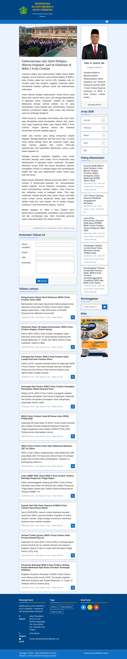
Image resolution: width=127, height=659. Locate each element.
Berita (54, 607)
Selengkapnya (94, 105)
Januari (94, 120)
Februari (94, 128)
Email (25, 252)
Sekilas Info (56, 612)
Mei (94, 151)
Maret (94, 135)
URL (24, 257)
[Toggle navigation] (107, 22)
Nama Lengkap (26, 245)
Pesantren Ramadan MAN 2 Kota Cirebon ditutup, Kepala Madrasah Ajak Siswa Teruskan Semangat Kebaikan (45, 567)
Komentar (26, 264)
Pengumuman (66, 607)
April (94, 143)
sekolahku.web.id (101, 653)
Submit (42, 281)
